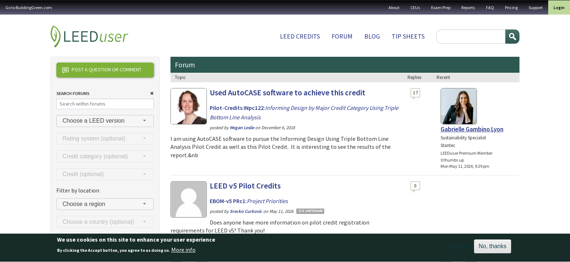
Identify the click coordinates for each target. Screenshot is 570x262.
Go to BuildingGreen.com (28, 7)
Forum (342, 36)
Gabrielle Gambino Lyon (472, 129)
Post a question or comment (101, 70)
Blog (372, 36)
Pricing (511, 7)
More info (183, 252)
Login (559, 7)
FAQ (490, 7)
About (394, 7)
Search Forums (72, 93)
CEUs (415, 7)
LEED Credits (300, 36)
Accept (459, 248)
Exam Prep (440, 7)
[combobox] (105, 121)
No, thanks (492, 248)
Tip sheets (408, 36)
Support (536, 7)
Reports (468, 7)
